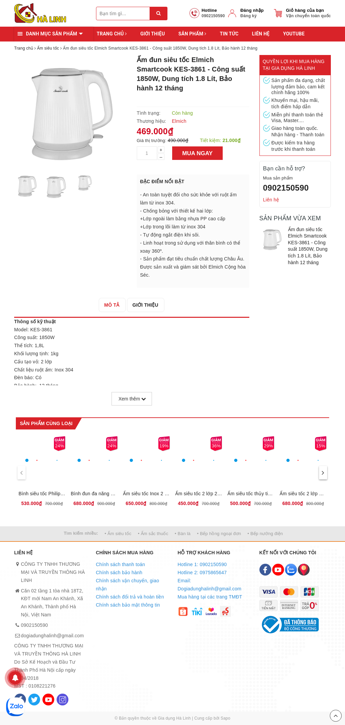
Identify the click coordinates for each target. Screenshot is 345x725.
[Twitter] (34, 699)
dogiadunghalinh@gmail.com (52, 635)
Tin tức (229, 33)
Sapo (225, 718)
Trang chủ (112, 33)
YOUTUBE (294, 33)
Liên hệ (261, 33)
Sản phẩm (192, 33)
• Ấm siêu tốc (118, 533)
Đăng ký (248, 15)
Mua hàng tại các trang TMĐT (210, 596)
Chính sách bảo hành (119, 572)
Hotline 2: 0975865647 (202, 572)
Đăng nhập (251, 10)
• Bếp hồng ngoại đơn (219, 533)
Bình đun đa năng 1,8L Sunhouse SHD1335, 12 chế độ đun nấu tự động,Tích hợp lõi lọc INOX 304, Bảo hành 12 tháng (94, 493)
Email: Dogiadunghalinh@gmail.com (209, 584)
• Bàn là (183, 533)
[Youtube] (48, 699)
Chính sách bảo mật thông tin (128, 605)
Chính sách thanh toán (120, 564)
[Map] (304, 570)
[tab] (112, 305)
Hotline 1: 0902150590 (202, 564)
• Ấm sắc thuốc (153, 533)
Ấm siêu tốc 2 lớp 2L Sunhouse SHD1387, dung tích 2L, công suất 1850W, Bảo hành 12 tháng (198, 493)
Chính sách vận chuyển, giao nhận (127, 584)
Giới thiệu (152, 33)
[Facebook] (265, 570)
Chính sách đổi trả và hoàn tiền (130, 596)
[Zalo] (291, 570)
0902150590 (286, 187)
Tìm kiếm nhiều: (81, 533)
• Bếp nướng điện (265, 533)
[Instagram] (62, 699)
